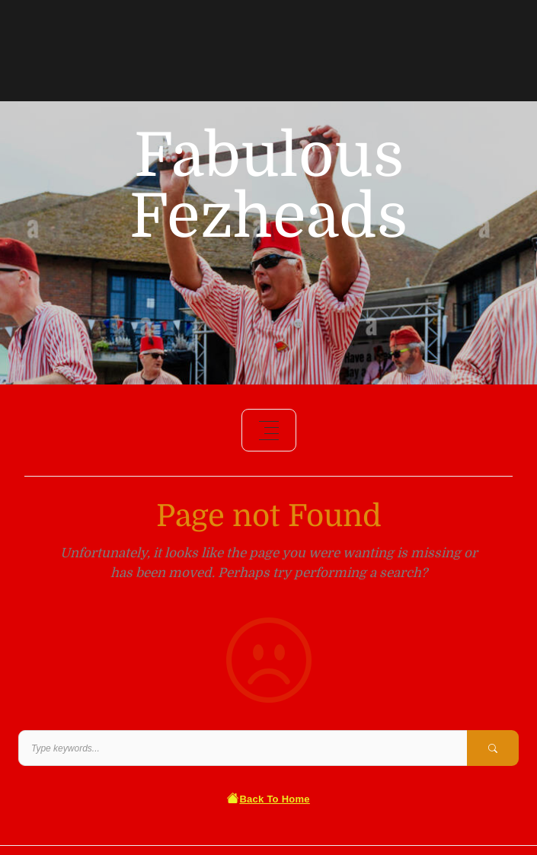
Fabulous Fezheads (268, 186)
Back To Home (268, 799)
